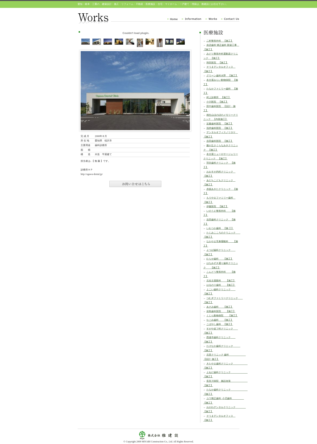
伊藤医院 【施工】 (217, 206)
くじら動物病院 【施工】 (222, 315)
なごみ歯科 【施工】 (219, 320)
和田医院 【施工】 (217, 62)
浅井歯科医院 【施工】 (219, 128)
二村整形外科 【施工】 (219, 40)
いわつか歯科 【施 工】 (220, 228)
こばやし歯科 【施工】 (219, 324)
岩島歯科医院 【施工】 (221, 311)
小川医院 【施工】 (217, 101)
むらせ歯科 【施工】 (219, 258)
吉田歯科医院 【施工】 (219, 141)
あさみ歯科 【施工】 (219, 306)
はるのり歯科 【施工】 (221, 285)
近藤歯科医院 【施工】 (219, 123)
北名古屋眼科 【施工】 (221, 280)
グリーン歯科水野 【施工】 (222, 75)
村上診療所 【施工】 (218, 97)
